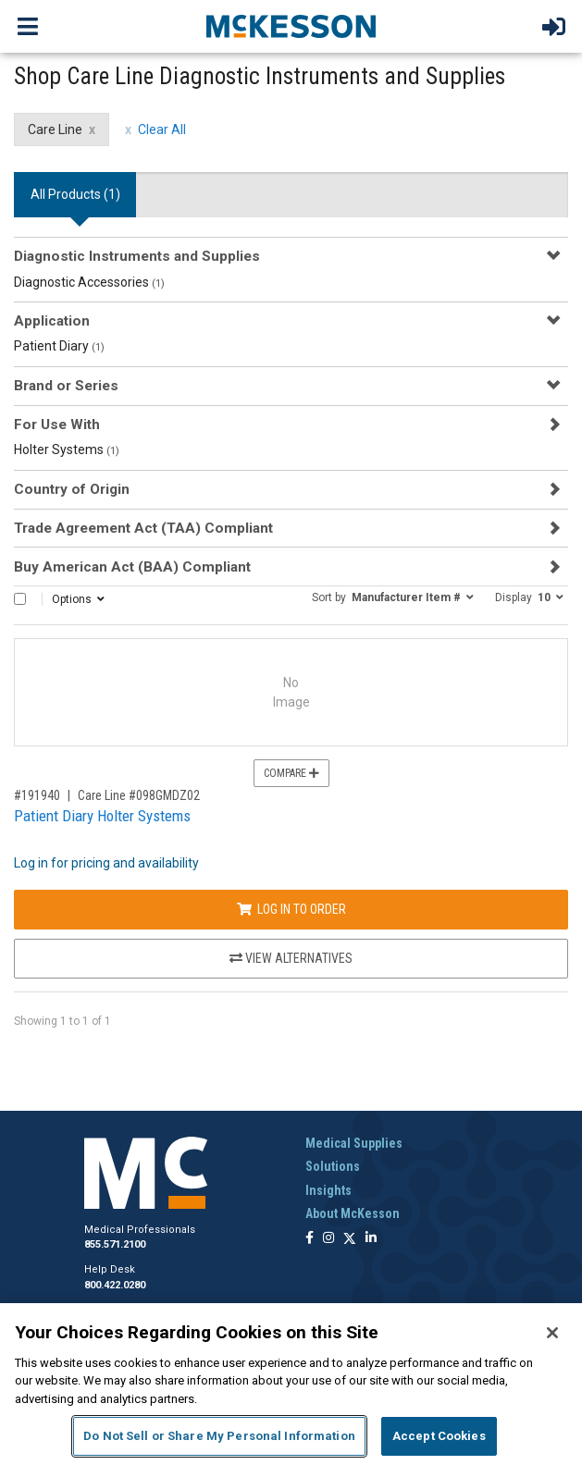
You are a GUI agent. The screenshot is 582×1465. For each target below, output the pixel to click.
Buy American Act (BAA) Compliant (132, 567)
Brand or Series (66, 385)
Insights (328, 1190)
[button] (393, 596)
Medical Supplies (353, 1143)
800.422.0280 (114, 1285)
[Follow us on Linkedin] (371, 1239)
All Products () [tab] (75, 194)
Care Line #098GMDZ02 (139, 795)
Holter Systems (66, 449)
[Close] (552, 1332)
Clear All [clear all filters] (162, 129)
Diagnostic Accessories (89, 282)
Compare (291, 773)
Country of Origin (72, 489)
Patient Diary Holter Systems (102, 815)
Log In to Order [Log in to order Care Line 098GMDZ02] (291, 909)
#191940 (37, 795)
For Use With (57, 424)
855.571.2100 (114, 1244)
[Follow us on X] (349, 1239)
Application (52, 321)
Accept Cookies (439, 1436)
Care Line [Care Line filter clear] (55, 129)
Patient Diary (59, 346)
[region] (291, 1384)
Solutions (332, 1166)
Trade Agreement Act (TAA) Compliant (143, 528)
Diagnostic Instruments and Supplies (137, 256)
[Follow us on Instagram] (328, 1239)
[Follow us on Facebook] (309, 1239)
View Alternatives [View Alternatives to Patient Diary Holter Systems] (291, 958)
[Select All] (20, 599)
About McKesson (352, 1213)
